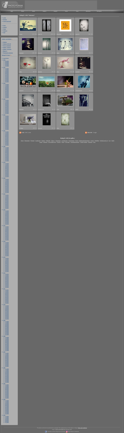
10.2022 (7, 118)
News (4, 25)
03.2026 (7, 63)
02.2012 (7, 286)
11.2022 (7, 117)
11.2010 (7, 306)
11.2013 (7, 259)
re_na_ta (40, 128)
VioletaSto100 (79, 90)
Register (5, 19)
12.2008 (7, 337)
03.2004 (7, 411)
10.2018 (7, 181)
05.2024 (7, 92)
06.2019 (7, 170)
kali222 (58, 90)
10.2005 (7, 387)
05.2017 (7, 203)
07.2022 (7, 121)
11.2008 (7, 338)
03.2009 (7, 332)
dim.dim (40, 52)
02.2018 (7, 191)
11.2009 (7, 322)
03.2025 (7, 79)
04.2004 (7, 410)
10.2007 (7, 355)
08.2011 (7, 294)
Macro (52, 140)
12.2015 (7, 226)
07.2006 (7, 374)
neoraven (21, 109)
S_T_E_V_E (41, 109)
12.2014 (7, 242)
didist (58, 52)
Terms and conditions (82, 427)
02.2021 (7, 143)
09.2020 (7, 151)
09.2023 (7, 103)
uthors (5, 42)
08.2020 (7, 152)
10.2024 (7, 86)
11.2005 (7, 385)
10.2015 (7, 229)
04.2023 (7, 109)
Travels (59, 142)
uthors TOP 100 (7, 43)
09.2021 (7, 135)
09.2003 (7, 419)
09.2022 (7, 119)
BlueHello (59, 34)
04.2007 (7, 362)
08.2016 (7, 215)
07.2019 (7, 169)
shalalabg (21, 52)
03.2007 (7, 363)
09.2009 (7, 325)
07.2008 (7, 343)
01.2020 (7, 160)
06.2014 (7, 249)
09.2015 (7, 230)
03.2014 (7, 253)
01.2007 (7, 366)
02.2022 (7, 127)
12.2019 (7, 163)
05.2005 (7, 393)
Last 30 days (6, 58)
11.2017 (7, 196)
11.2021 (7, 133)
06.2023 (7, 107)
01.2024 (7, 97)
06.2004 (7, 407)
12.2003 (7, 416)
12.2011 (7, 289)
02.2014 (7, 254)
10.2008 (7, 339)
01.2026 (7, 65)
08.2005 (7, 389)
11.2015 (7, 227)
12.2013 (7, 258)
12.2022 (7, 116)
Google (95, 132)
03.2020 (7, 158)
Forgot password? (7, 21)
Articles (5, 27)
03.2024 (7, 95)
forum (66, 11)
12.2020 (7, 147)
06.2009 (7, 328)
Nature (43, 140)
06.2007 (7, 360)
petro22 (77, 52)
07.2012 (7, 280)
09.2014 (7, 246)
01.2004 (7, 413)
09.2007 (7, 356)
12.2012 (7, 274)
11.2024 (7, 85)
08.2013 (7, 263)
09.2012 (7, 277)
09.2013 (7, 261)
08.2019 (7, 168)
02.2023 (7, 112)
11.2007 (7, 354)
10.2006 (7, 371)
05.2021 (7, 140)
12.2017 (7, 195)
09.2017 (7, 198)
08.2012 (7, 278)
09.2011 (7, 293)
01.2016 (7, 224)
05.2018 (7, 187)
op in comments (7, 45)
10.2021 (7, 134)
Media (22, 11)
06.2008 (7, 344)
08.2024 (7, 89)
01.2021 (7, 144)
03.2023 (7, 110)
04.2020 (7, 157)
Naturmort (58, 140)
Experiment (71, 140)
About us (5, 30)
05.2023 (7, 108)
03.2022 (7, 126)
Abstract (45, 142)
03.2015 (7, 237)
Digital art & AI (104, 140)
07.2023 (7, 106)
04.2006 (7, 378)
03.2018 (7, 190)
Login (4, 17)
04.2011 (7, 299)
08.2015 (7, 231)
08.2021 (7, 136)
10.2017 (7, 197)
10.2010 (7, 308)
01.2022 (7, 129)
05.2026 (7, 61)
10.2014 (7, 244)
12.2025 (7, 68)
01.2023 (7, 113)
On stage (67, 142)
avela (39, 90)
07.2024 (7, 90)
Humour (90, 142)
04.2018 (7, 188)
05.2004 (7, 408)
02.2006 (7, 380)
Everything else (52, 142)
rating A (44, 11)
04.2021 (7, 141)
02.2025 (7, 80)
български (99, 11)
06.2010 (7, 312)
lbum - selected (7, 47)
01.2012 (7, 287)
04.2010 (7, 315)
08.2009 (7, 326)
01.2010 (7, 318)
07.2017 (7, 201)
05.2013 (7, 266)
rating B (55, 11)
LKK (58, 109)
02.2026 (7, 64)
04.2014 (7, 252)
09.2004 (7, 404)
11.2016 (7, 212)
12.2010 (7, 305)
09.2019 (7, 167)
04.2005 (7, 394)
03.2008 (7, 348)
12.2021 (7, 131)
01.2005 (7, 397)
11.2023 (7, 101)
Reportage (27, 140)
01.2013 (7, 271)
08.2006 (7, 373)
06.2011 (7, 297)
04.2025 (7, 78)
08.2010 (7, 310)
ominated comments (8, 52)
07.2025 (7, 74)
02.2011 (7, 301)
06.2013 (7, 265)
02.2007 (7, 365)
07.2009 (7, 327)
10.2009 (7, 323)
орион (20, 34)
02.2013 (7, 270)
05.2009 (7, 329)
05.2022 (7, 124)
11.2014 (7, 243)
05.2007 (7, 361)
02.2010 (7, 317)
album (33, 11)
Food (77, 140)
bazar (77, 11)
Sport (63, 142)
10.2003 (7, 418)
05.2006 (7, 377)
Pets (94, 142)
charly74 (40, 34)
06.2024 (7, 91)
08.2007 (7, 357)
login (12, 11)
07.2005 (7, 390)
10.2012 (7, 276)
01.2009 (7, 334)
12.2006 (7, 368)
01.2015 (7, 239)
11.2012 (7, 275)
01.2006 (7, 382)
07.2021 (7, 137)
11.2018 (7, 180)
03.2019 (7, 174)
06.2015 (7, 233)
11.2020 (7, 148)
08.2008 (7, 342)
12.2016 (7, 210)
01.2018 (7, 192)
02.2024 (7, 96)
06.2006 (7, 376)
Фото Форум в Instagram (73, 431)
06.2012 (7, 281)
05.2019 (7, 171)
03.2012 (7, 284)
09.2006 (7, 372)
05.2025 (7, 76)
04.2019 (7, 172)
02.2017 (7, 207)
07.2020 (7, 153)
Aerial (92, 140)
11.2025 (7, 69)
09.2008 (7, 340)
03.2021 (7, 142)
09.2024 (7, 87)
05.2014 (7, 250)
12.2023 (7, 100)
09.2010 (7, 309)
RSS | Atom (28, 132)
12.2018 (7, 179)
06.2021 (7, 138)
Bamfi (77, 109)
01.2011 (7, 303)
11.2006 (7, 370)
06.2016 (7, 218)
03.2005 (7, 395)
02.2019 (7, 175)
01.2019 (7, 176)
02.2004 (7, 412)
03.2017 (7, 205)
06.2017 (7, 202)
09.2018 (7, 182)
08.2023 (7, 104)
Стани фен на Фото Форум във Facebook (56, 431)
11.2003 (7, 417)
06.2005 (7, 391)
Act (109, 140)
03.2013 (7, 269)
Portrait (32, 140)
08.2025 (7, 73)
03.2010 (7, 316)
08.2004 (7, 405)
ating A (5, 51)
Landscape (38, 140)
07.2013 (7, 264)
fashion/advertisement (84, 140)
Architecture (65, 140)
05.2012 (7, 282)
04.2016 (7, 220)
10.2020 (7, 150)
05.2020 (7, 155)
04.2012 (7, 283)
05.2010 (7, 314)
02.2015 (7, 238)
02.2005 (7, 396)
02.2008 (7, 349)
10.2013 (7, 260)
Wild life (48, 140)
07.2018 (7, 185)
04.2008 (7, 346)
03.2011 (7, 300)
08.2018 (7, 184)
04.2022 (7, 125)
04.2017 (7, 204)
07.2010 (7, 311)
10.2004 (7, 402)
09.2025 (7, 72)
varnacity (21, 90)
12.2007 (7, 353)
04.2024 (7, 93)
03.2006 (7, 379)
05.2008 (7, 345)
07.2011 (7, 295)
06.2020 (7, 154)
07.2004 (7, 406)
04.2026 (7, 62)
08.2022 (7, 120)
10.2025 (7, 70)
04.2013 (7, 267)
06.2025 (7, 75)
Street (22, 140)
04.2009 (7, 331)
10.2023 (7, 102)
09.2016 (7, 214)
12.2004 (7, 400)
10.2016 (7, 213)
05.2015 (7, 235)
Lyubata (21, 128)
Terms (4, 29)
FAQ (4, 32)
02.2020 (7, 159)
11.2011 (7, 291)
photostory (88, 11)
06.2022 (7, 123)
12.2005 (7, 384)
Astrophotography (75, 142)
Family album (83, 142)
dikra (20, 71)
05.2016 (7, 219)
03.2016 (7, 221)
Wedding (97, 140)
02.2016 (7, 222)
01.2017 (7, 208)
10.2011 (7, 292)
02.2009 (7, 333)
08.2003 (7, 421)
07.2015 (7, 232)
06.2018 (7, 186)
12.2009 (7, 321)
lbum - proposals (7, 49)
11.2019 (7, 164)
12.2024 (7, 84)
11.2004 (7, 401)
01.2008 (7, 350)
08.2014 (7, 247)
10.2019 (7, 165)
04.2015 (7, 236)
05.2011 (7, 298)
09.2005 (7, 388)
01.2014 (7, 255)
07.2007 (7, 359)
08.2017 (7, 199)
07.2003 (7, 422)
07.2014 (7, 248)
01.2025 (7, 81)
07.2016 (7, 216)
